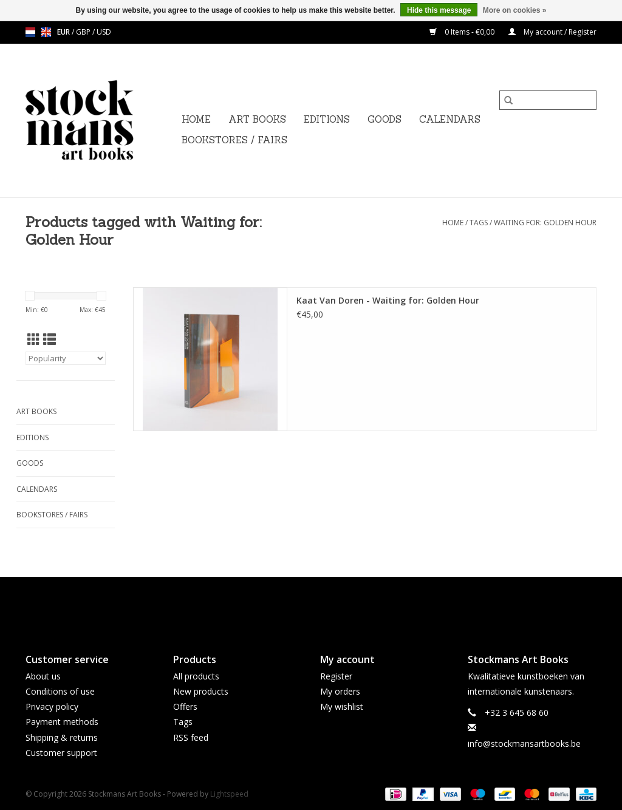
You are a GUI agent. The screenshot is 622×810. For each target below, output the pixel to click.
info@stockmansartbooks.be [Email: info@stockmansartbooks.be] (524, 743)
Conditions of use (60, 691)
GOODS (384, 119)
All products (196, 676)
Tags (479, 222)
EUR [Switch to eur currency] (64, 32)
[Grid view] (33, 339)
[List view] (49, 339)
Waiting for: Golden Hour (545, 222)
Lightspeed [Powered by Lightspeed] (229, 794)
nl (30, 32)
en (46, 32)
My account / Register (552, 32)
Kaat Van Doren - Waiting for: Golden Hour (387, 300)
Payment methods (62, 721)
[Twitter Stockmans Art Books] (311, 604)
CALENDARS (449, 119)
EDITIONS (327, 119)
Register (336, 676)
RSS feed (190, 737)
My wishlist (341, 706)
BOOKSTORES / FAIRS (234, 140)
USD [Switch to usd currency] (104, 32)
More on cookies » (515, 10)
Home (196, 119)
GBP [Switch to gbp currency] (84, 32)
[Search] (547, 100)
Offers (185, 706)
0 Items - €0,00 (462, 32)
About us (43, 676)
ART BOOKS (257, 119)
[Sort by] (66, 358)
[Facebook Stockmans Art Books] (289, 604)
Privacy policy (52, 706)
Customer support (61, 752)
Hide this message (439, 10)
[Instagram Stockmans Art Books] (333, 604)
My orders (340, 691)
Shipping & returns (62, 737)
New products (200, 691)
